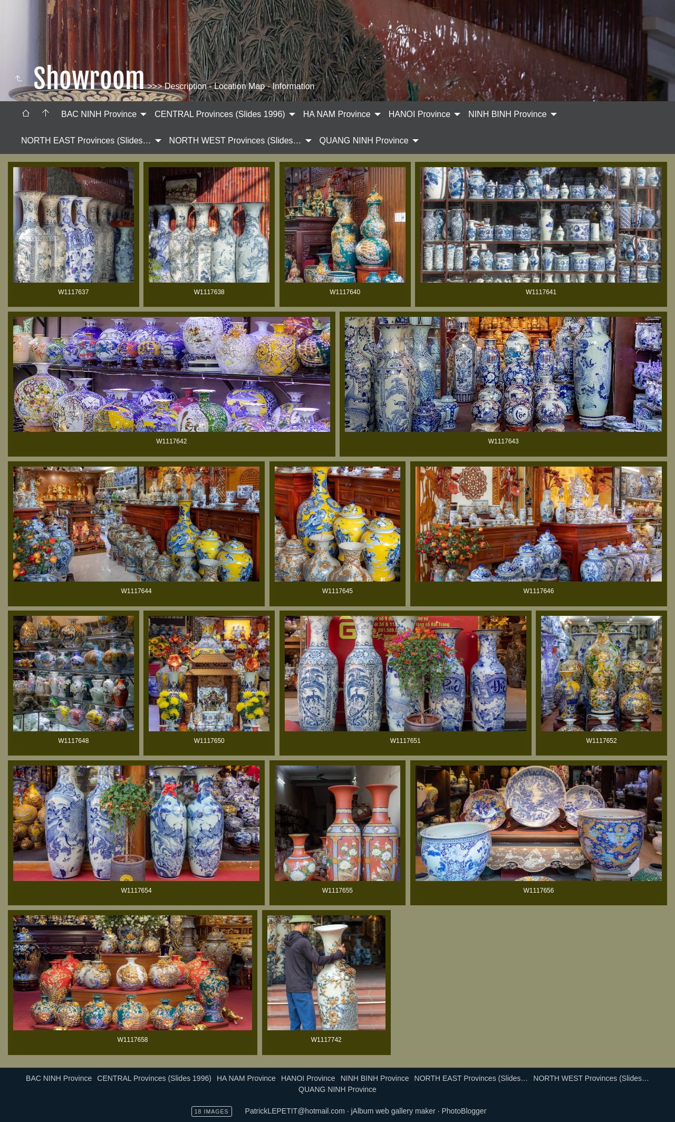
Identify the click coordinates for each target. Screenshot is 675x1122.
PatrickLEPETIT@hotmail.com (295, 1111)
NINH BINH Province (507, 114)
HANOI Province (419, 114)
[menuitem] (26, 114)
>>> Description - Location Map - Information (230, 86)
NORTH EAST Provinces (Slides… (86, 140)
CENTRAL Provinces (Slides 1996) (220, 114)
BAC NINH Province (99, 114)
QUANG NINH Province (364, 140)
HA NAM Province (337, 114)
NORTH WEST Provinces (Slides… (235, 140)
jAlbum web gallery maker (393, 1111)
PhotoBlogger (463, 1111)
